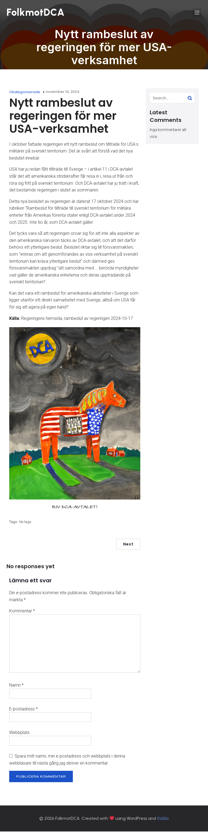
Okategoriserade (24, 92)
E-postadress (23, 709)
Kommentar (22, 611)
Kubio (163, 819)
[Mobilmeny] (197, 12)
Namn (16, 685)
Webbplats (19, 733)
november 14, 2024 (62, 92)
